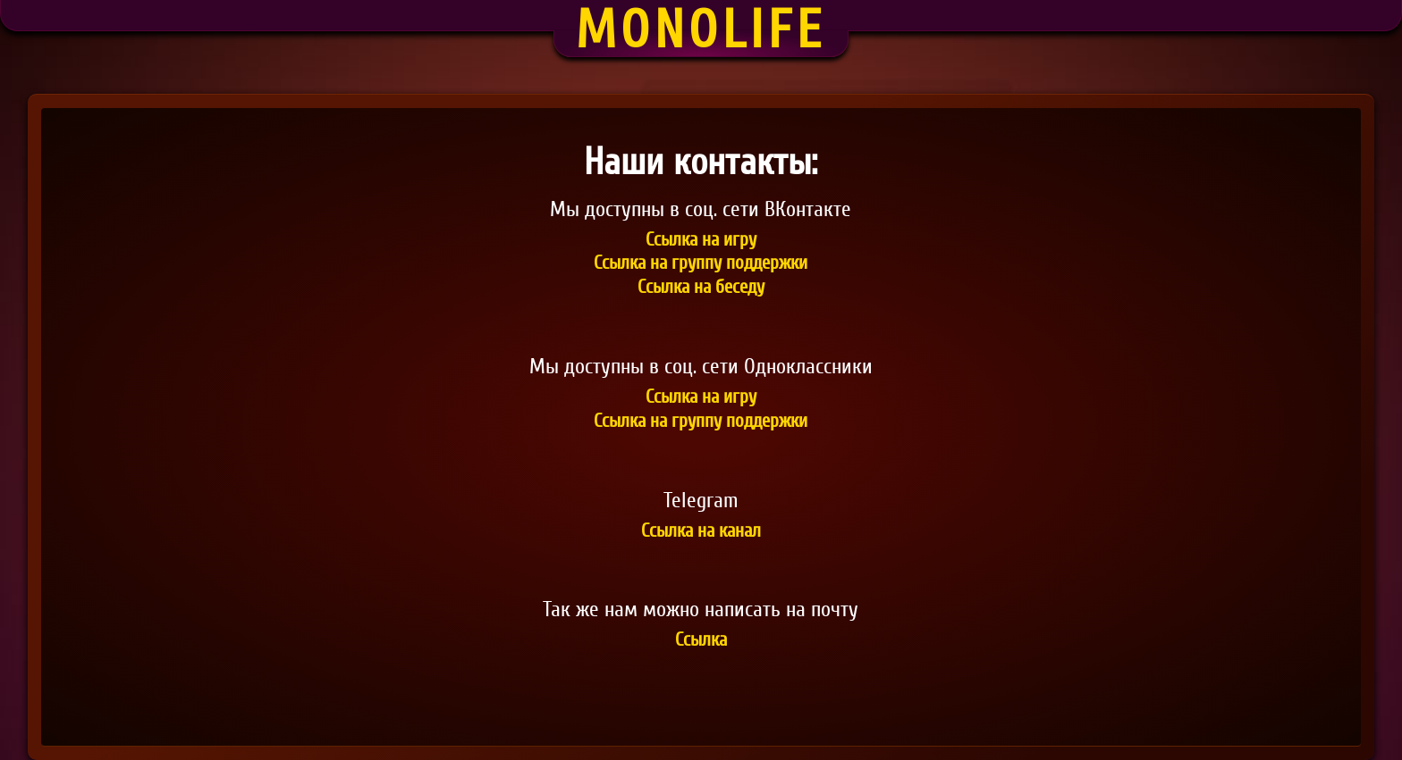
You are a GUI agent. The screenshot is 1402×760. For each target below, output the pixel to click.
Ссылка (701, 640)
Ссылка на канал (701, 531)
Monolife (701, 30)
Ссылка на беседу (701, 288)
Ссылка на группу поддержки (700, 264)
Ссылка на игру (701, 240)
